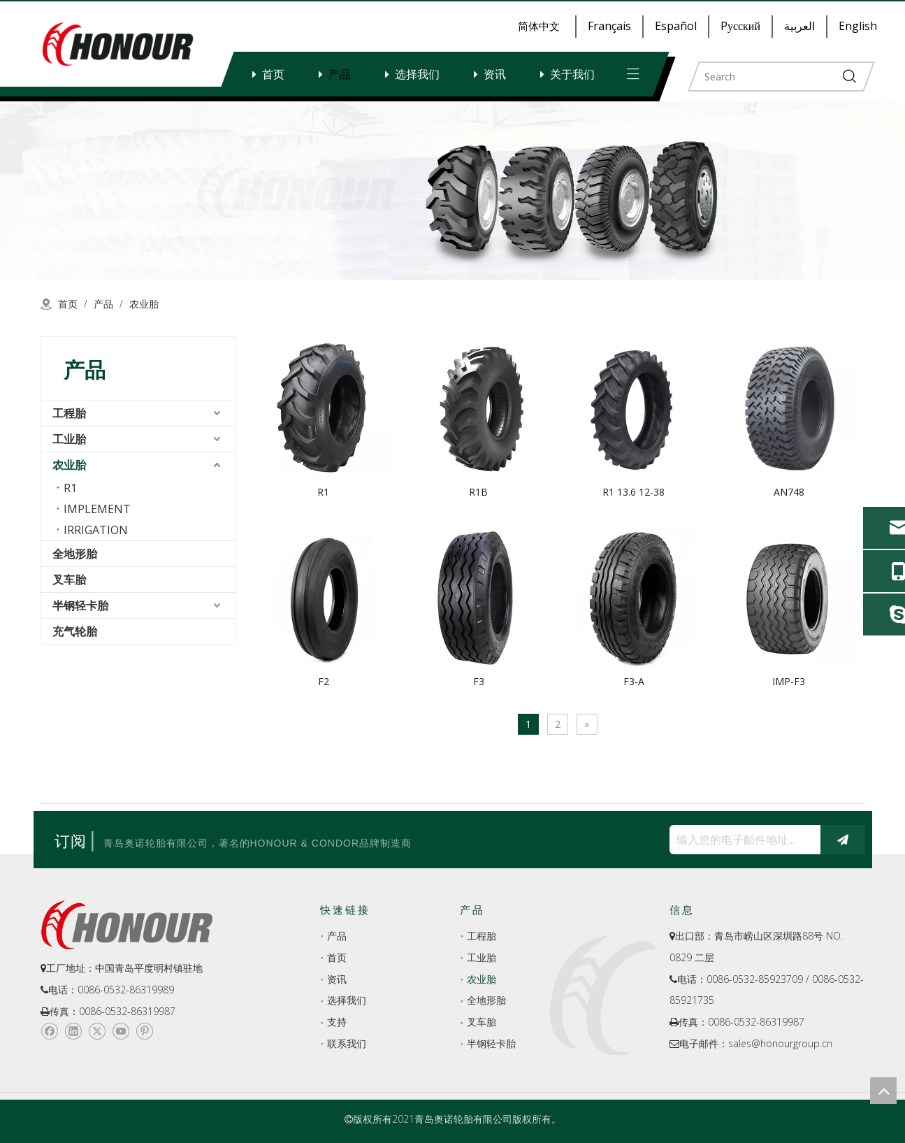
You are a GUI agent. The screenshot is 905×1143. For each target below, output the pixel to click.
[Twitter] (97, 1031)
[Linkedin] (73, 1031)
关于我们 (572, 74)
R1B (478, 491)
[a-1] (452, 190)
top (883, 1090)
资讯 (495, 74)
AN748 (789, 491)
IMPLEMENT (97, 509)
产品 (339, 74)
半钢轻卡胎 (80, 605)
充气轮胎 (74, 631)
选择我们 (417, 74)
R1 (70, 488)
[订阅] (842, 839)
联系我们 (346, 1043)
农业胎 (69, 465)
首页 (273, 74)
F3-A (633, 681)
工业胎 (69, 439)
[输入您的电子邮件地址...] (741, 839)
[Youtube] (120, 1031)
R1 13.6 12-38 (633, 491)
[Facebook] (49, 1031)
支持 (337, 1021)
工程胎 (69, 413)
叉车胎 (69, 579)
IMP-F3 (788, 681)
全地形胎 (74, 553)
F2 (323, 681)
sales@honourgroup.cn (780, 1043)
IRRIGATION (96, 530)
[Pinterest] (144, 1031)
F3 (478, 681)
